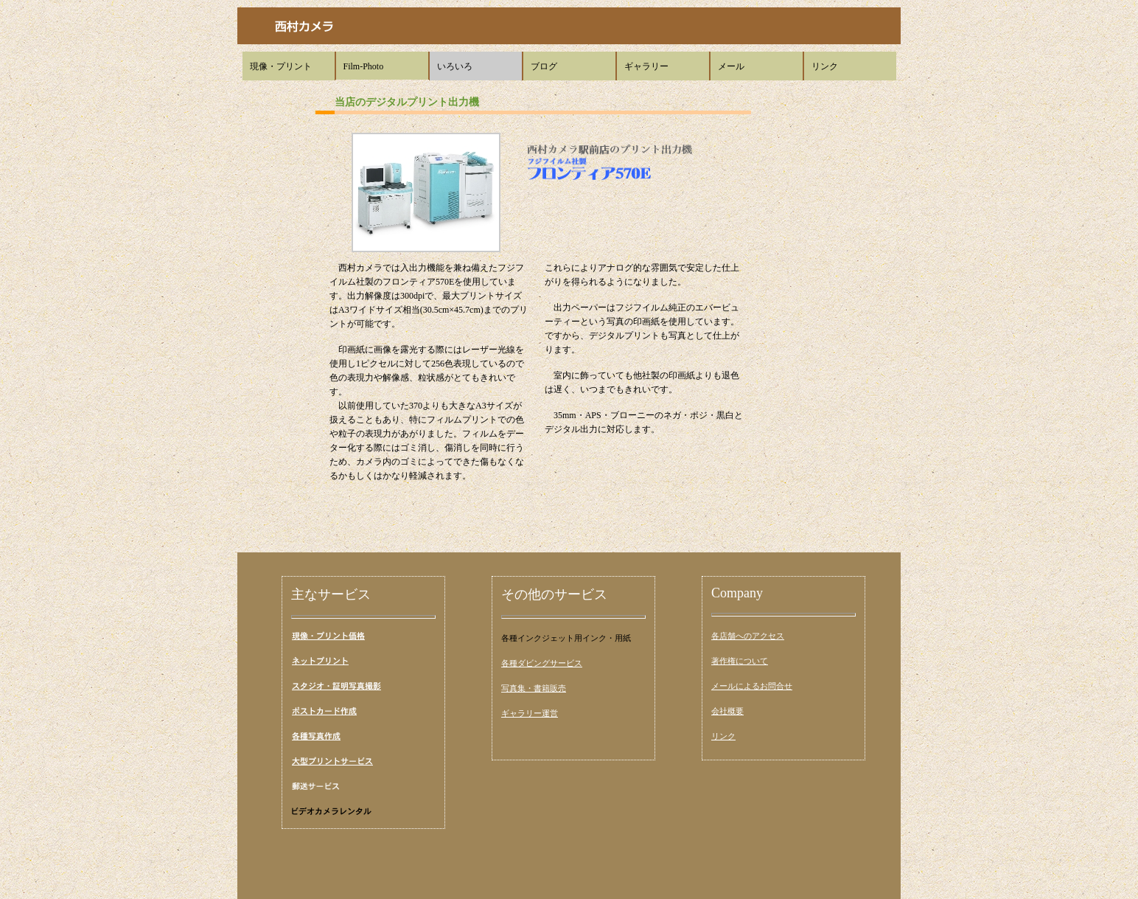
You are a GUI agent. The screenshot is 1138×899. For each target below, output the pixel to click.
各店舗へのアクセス (747, 635)
